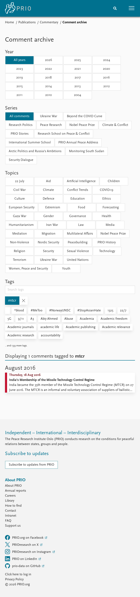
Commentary (49, 22)
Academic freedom (114, 319)
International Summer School (30, 142)
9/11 (21, 319)
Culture (19, 198)
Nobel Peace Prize (82, 125)
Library (9, 500)
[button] (131, 8)
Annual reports (15, 491)
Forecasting (110, 207)
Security (48, 251)
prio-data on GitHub (23, 565)
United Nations (78, 260)
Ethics (106, 198)
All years (19, 60)
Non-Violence (19, 242)
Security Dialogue (21, 160)
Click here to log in (18, 574)
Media (110, 225)
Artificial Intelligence (81, 181)
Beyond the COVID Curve (84, 116)
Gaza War (19, 216)
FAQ (8, 520)
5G (9, 319)
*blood (19, 310)
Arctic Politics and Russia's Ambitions (35, 151)
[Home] (18, 8)
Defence (48, 198)
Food (81, 207)
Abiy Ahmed (49, 319)
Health (106, 216)
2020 (106, 69)
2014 (48, 86)
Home (9, 22)
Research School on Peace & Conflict (64, 134)
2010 (48, 95)
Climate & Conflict (115, 125)
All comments (19, 116)
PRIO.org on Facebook (24, 537)
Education (77, 198)
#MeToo (36, 310)
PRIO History (107, 242)
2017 (78, 77)
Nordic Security (48, 242)
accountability (50, 335)
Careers (10, 496)
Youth (66, 268)
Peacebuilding (78, 242)
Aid (48, 181)
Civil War (19, 190)
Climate (48, 190)
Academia (87, 319)
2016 (106, 77)
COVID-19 (106, 190)
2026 (48, 60)
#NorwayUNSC (60, 310)
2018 (48, 77)
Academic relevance (116, 327)
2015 (19, 86)
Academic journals (21, 327)
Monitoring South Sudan (86, 151)
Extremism (52, 207)
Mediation (19, 233)
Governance (77, 216)
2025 (77, 60)
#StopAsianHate (89, 310)
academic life (49, 327)
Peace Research (51, 125)
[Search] (115, 8)
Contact (10, 510)
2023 (19, 69)
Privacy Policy (14, 579)
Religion (19, 251)
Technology (107, 251)
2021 (77, 69)
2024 (106, 60)
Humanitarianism (21, 225)
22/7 (123, 310)
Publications (27, 22)
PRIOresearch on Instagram (28, 551)
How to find (13, 505)
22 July (19, 181)
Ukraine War (48, 116)
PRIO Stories (20, 134)
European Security (21, 207)
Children (114, 181)
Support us (13, 525)
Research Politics (20, 125)
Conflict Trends (77, 190)
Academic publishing (80, 327)
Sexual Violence (78, 251)
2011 (19, 95)
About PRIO (13, 486)
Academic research (21, 335)
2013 (77, 86)
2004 (77, 95)
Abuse (68, 319)
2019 (19, 77)
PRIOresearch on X (22, 544)
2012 (106, 86)
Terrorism (19, 260)
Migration (48, 233)
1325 (110, 310)
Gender (48, 216)
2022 (48, 69)
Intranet (10, 515)
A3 (32, 319)
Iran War (52, 225)
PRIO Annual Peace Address (78, 142)
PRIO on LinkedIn (21, 558)
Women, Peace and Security (28, 268)
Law (81, 225)
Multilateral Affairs (80, 233)
